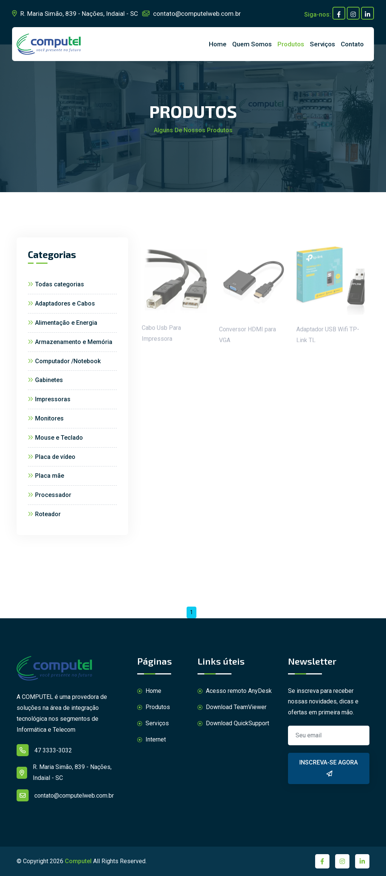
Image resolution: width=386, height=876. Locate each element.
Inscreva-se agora (328, 769)
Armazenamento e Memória (70, 341)
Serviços (322, 44)
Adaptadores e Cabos (61, 303)
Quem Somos (252, 44)
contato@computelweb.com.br (191, 14)
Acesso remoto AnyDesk (235, 691)
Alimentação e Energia (62, 322)
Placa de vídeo (51, 456)
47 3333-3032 (44, 750)
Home (218, 44)
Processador (49, 494)
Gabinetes (45, 380)
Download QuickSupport (233, 723)
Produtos (290, 44)
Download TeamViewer (232, 707)
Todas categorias (56, 284)
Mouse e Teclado (55, 437)
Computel (78, 861)
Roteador (44, 514)
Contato (352, 44)
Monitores (46, 418)
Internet (151, 739)
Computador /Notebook (64, 361)
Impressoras (49, 399)
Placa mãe (46, 475)
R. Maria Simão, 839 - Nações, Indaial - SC (75, 14)
